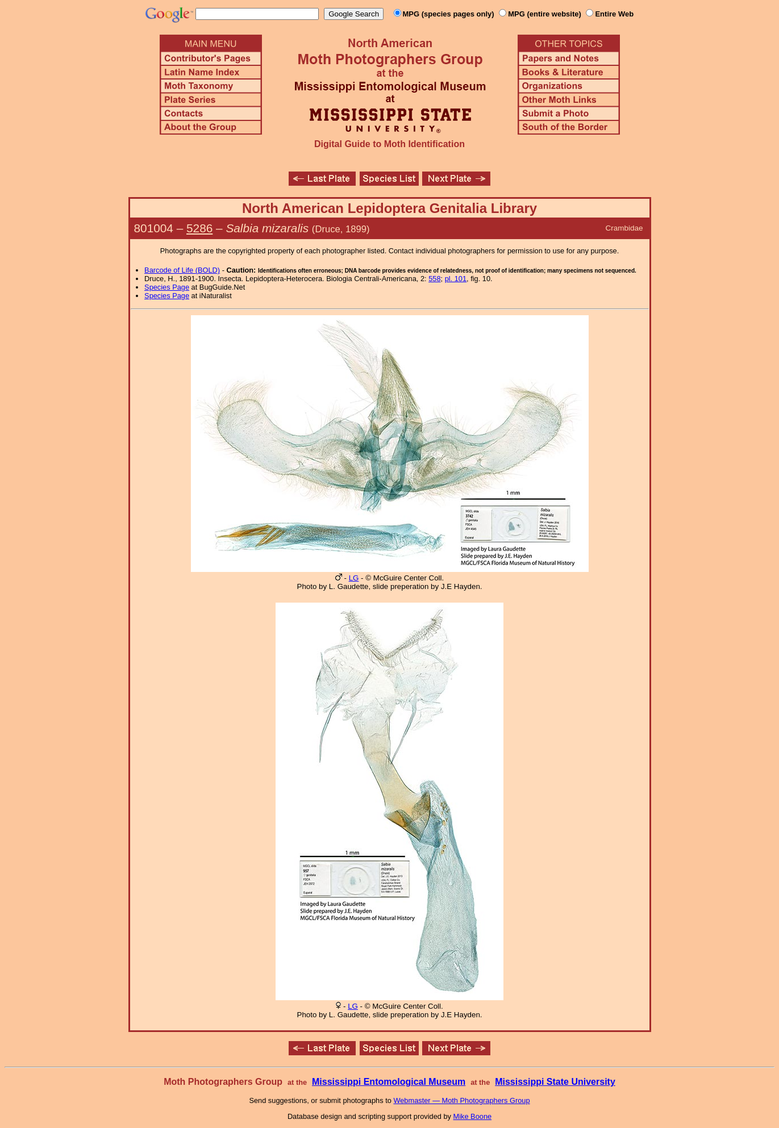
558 (434, 278)
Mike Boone (472, 1116)
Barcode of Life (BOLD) (182, 270)
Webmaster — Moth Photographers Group (461, 1100)
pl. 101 (455, 278)
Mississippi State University (555, 1082)
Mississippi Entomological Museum (388, 1082)
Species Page (166, 287)
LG (354, 578)
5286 (199, 228)
